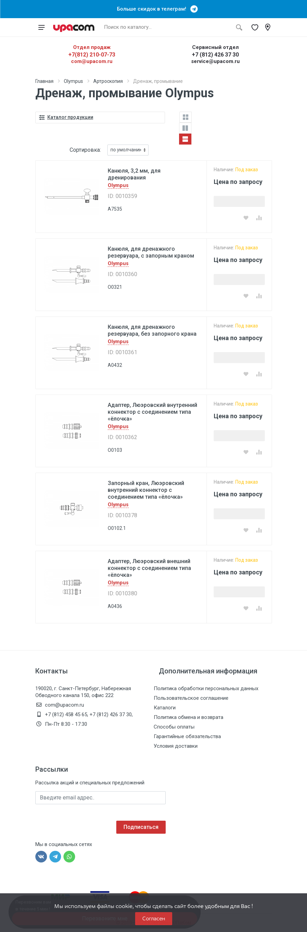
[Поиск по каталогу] (166, 27)
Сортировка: (85, 150)
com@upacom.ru (92, 61)
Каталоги (165, 708)
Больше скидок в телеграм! (153, 9)
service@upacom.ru (215, 61)
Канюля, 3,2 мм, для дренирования (134, 174)
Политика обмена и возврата (188, 717)
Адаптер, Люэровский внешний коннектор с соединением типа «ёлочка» (149, 568)
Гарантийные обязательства (187, 736)
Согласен (153, 918)
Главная (44, 81)
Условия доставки (176, 746)
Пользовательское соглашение (191, 698)
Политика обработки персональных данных (206, 688)
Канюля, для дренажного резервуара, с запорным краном (151, 252)
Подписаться (140, 827)
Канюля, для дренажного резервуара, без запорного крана (152, 330)
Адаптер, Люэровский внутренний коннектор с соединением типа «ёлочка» (152, 412)
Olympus (73, 81)
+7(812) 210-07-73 (91, 54)
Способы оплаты (174, 727)
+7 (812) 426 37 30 (215, 54)
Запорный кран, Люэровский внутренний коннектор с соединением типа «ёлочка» (146, 490)
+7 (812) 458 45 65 (66, 714)
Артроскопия (108, 81)
